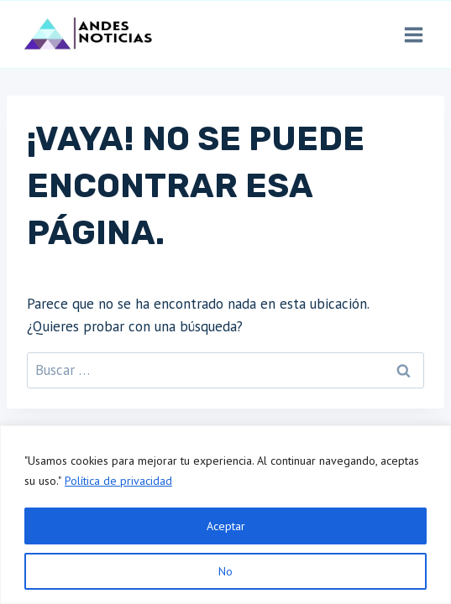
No (225, 571)
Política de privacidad (118, 480)
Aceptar (226, 526)
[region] (225, 514)
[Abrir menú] (413, 34)
